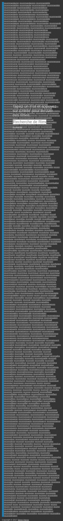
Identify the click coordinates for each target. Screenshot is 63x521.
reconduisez (31, 239)
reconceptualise (52, 183)
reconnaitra (49, 342)
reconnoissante (50, 419)
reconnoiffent (19, 396)
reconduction (44, 228)
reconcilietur (9, 208)
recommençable (11, 100)
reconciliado (46, 192)
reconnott (18, 444)
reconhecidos (33, 291)
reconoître (8, 484)
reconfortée (9, 268)
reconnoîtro (45, 453)
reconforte (45, 264)
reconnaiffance (39, 297)
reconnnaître (9, 387)
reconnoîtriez (21, 453)
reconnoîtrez (9, 453)
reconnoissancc (23, 414)
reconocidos (19, 475)
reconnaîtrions (10, 372)
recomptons (9, 167)
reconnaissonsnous (40, 338)
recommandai (25, 5)
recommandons (10, 46)
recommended (36, 93)
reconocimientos (25, 477)
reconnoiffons (10, 399)
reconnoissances (52, 414)
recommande (55, 23)
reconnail (27, 300)
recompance (9, 113)
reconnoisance (29, 410)
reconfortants (34, 264)
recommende (23, 93)
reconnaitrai (9, 345)
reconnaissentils (11, 333)
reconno (36, 390)
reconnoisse (49, 423)
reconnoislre (41, 410)
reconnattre (19, 354)
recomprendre (45, 158)
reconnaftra (9, 297)
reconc (51, 176)
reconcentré (44, 181)
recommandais (53, 5)
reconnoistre (32, 432)
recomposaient (47, 142)
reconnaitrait (45, 345)
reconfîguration (41, 268)
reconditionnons (53, 221)
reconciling (29, 208)
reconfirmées (52, 259)
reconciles (26, 190)
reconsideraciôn (20, 509)
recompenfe (9, 115)
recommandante (25, 12)
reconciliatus (22, 203)
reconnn (47, 383)
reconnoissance (37, 414)
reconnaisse (9, 331)
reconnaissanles (11, 327)
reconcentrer (32, 181)
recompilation (10, 133)
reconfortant (48, 261)
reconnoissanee (39, 417)
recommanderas (41, 30)
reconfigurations (50, 250)
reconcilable (52, 187)
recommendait (25, 86)
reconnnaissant (26, 385)
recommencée (22, 82)
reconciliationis (50, 201)
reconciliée (17, 210)
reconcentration (37, 178)
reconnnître (27, 390)
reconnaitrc (56, 345)
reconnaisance (34, 304)
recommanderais (11, 30)
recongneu (32, 270)
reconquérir (45, 500)
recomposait (21, 145)
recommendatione (39, 88)
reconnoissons (10, 430)
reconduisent (19, 239)
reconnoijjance (37, 408)
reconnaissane (10, 324)
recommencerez (11, 68)
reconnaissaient (51, 318)
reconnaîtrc (31, 367)
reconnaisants (34, 306)
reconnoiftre (45, 405)
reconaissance (27, 174)
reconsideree (36, 511)
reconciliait (20, 194)
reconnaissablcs (11, 313)
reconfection (9, 248)
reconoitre (26, 482)
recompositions (36, 154)
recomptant (9, 165)
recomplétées (10, 140)
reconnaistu (20, 342)
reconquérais (44, 498)
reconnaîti (29, 360)
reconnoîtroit (34, 455)
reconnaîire (36, 356)
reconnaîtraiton (47, 365)
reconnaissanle (50, 324)
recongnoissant (10, 277)
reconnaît (52, 358)
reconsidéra (55, 513)
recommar (8, 52)
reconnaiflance (52, 297)
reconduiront (42, 235)
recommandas (42, 14)
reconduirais (22, 232)
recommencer (40, 61)
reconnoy (37, 444)
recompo (31, 140)
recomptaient (29, 163)
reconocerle (20, 471)
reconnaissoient (37, 336)
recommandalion (24, 7)
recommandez (10, 41)
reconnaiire (17, 300)
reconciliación (22, 192)
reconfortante (9, 264)
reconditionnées (36, 223)
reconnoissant (37, 419)
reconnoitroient (21, 439)
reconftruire (30, 268)
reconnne (19, 387)
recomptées (38, 167)
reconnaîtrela (52, 367)
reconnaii (8, 300)
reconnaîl (45, 356)
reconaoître (18, 176)
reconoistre (9, 482)
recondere (44, 214)
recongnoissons (39, 279)
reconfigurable (41, 248)
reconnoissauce (11, 423)
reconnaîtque (20, 363)
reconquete (32, 491)
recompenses (37, 129)
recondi (52, 214)
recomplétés (21, 140)
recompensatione (11, 124)
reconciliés (38, 210)
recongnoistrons (49, 282)
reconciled (16, 190)
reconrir (46, 504)
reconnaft (52, 295)
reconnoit (8, 437)
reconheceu (44, 288)
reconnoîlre (48, 446)
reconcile (8, 190)
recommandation (25, 21)
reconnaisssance (24, 340)
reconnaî (18, 356)
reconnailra (36, 300)
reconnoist (33, 430)
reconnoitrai (28, 437)
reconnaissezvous (50, 333)
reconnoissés (23, 430)
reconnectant (29, 376)
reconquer (26, 484)
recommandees (37, 25)
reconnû (35, 466)
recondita (33, 217)
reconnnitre (39, 387)
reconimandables (11, 295)
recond (17, 212)
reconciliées (28, 210)
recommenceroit (43, 70)
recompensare (10, 122)
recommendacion (11, 86)
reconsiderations (11, 511)
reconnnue (17, 390)
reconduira (39, 230)
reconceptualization (12, 187)
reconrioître (38, 504)
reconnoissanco (11, 417)
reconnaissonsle (24, 338)
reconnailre (9, 302)
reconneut (8, 383)
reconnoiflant (37, 401)
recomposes (9, 151)
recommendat (10, 88)
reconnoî (46, 444)
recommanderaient (52, 28)
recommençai (24, 100)
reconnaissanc (22, 322)
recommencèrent (53, 79)
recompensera (10, 129)
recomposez (20, 151)
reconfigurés (55, 255)
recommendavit (10, 93)
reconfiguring (9, 255)
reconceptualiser (11, 185)
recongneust (33, 273)
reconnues (24, 459)
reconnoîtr (42, 448)
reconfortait (37, 261)
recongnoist (52, 279)
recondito (17, 226)
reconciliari (39, 196)
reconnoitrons (46, 439)
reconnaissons (10, 338)
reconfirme (42, 257)
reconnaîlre (19, 358)
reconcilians (55, 194)
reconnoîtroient (10, 455)
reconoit (17, 482)
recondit (24, 217)
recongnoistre (36, 282)
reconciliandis (43, 194)
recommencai (51, 55)
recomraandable (11, 169)
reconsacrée (36, 507)
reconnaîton (9, 363)
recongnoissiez (50, 277)
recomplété (34, 138)
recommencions (24, 77)
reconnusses (21, 464)
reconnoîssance (21, 448)
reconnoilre (9, 410)
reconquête (45, 502)
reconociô (46, 477)
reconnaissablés (39, 315)
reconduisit (32, 241)
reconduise (9, 239)
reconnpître (56, 457)
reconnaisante (22, 306)
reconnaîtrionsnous (25, 372)
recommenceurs (25, 75)
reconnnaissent (39, 385)
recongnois (9, 275)
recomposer (42, 147)
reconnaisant (9, 306)
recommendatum (42, 91)
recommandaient (39, 5)
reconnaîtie (39, 360)
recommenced (23, 59)
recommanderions (41, 34)
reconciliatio (51, 199)
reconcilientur (10, 205)
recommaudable (35, 52)
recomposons (10, 156)
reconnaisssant (38, 340)
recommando (9, 43)
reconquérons (23, 502)
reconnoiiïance (23, 408)
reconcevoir (34, 187)
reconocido (9, 475)
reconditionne (10, 221)
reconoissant (30, 480)
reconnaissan (10, 322)
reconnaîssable (41, 358)
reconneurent (19, 381)
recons (7, 507)
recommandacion (11, 3)
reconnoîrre (9, 448)
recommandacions (27, 3)
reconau (27, 176)
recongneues (53, 270)
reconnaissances (51, 322)
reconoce (25, 468)
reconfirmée (41, 259)
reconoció (36, 477)
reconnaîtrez (23, 369)
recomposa (51, 140)
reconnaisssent (52, 340)
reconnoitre (49, 437)
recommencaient (11, 57)
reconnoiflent (9, 405)
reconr (15, 504)
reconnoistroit (24, 435)
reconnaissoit (50, 336)
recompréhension (47, 160)
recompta (8, 163)
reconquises (39, 493)
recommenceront (27, 73)
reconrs (54, 504)
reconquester (21, 491)
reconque (17, 484)
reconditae (42, 217)
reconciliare (29, 196)
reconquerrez (9, 489)
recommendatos (27, 91)
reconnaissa (9, 311)
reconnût (54, 466)
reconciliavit (33, 203)
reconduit (44, 244)
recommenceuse (39, 75)
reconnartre (9, 351)
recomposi (30, 151)
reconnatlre (27, 351)
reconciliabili (45, 190)
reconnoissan (10, 414)
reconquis (19, 493)
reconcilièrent (51, 208)
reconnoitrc (38, 437)
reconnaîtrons (10, 374)
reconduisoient (43, 241)
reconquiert (53, 491)
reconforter (8, 266)
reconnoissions (10, 428)
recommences (54, 73)
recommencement (37, 59)
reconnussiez (33, 464)
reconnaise (46, 306)
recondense (23, 214)
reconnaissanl (38, 324)
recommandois (37, 43)
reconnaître (42, 367)
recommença (47, 97)
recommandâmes (40, 46)
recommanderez (11, 34)
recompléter (23, 138)
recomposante (45, 145)
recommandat (55, 16)
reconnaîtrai (52, 363)
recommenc (27, 55)
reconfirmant (19, 257)
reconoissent (42, 480)
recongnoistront (10, 284)
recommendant (52, 86)
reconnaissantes (25, 329)
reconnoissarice (53, 421)
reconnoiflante (49, 401)
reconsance (48, 507)
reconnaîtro (39, 372)
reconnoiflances (24, 401)
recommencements (12, 61)
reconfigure (9, 253)
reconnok (20, 441)
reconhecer (33, 288)
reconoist (52, 480)
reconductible (19, 228)
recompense (9, 127)
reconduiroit (20, 235)
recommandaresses (27, 14)
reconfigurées (43, 255)
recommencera (53, 61)
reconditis (8, 226)
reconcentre (9, 181)
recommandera (23, 28)
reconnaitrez (19, 347)
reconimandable (51, 293)
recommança (36, 50)
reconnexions (30, 383)
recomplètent (25, 136)
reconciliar (18, 196)
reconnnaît (51, 385)
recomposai (36, 142)
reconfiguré (21, 255)
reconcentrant (24, 178)
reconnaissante (10, 329)
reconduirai (49, 230)
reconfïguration (10, 270)
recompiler (20, 133)
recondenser (34, 214)
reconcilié (8, 210)
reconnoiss (52, 410)
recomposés (32, 158)
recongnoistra (10, 282)
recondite (29, 219)
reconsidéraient (10, 516)
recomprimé (34, 160)
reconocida (41, 473)
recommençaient (38, 100)
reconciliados (9, 194)
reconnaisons (39, 309)
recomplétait (47, 136)
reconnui (33, 459)
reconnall (8, 349)
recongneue (42, 270)
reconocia (52, 471)
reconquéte (34, 502)
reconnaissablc (50, 311)
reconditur (45, 226)
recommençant (23, 102)
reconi (17, 293)
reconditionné (10, 223)
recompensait (10, 120)
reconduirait (33, 232)
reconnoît (33, 448)
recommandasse (11, 16)
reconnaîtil (49, 360)
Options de (17, 127)
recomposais (9, 145)
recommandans (42, 10)
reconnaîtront (39, 374)
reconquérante (33, 500)
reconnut (17, 466)
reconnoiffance (24, 394)
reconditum (36, 226)
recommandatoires (28, 23)
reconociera (42, 475)
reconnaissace (53, 315)
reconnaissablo (25, 315)
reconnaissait (34, 320)
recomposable (10, 142)
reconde (47, 212)
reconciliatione (22, 201)
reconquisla (51, 493)
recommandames (11, 10)
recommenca (39, 55)
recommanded (10, 25)
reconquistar (32, 495)
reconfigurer (43, 253)
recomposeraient (11, 149)
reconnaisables (42, 302)
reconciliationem (36, 201)
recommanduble (25, 46)
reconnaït (49, 374)
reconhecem (9, 288)
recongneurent (10, 273)
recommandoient (23, 43)
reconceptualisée (40, 185)
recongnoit (22, 284)
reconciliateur (29, 199)
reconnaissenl (35, 331)
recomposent (31, 147)
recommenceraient (26, 64)
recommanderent (26, 32)
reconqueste (9, 491)
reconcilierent (42, 205)
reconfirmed (53, 257)
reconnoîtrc (31, 450)
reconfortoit (29, 266)
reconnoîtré (21, 457)
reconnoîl (29, 446)
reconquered (36, 484)
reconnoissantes (11, 421)
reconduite (52, 244)
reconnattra (9, 354)
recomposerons (38, 149)
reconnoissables (25, 412)
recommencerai (10, 64)
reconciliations (10, 203)
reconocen (46, 468)
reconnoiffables (10, 394)
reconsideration (46, 509)
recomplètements (11, 136)
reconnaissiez (10, 336)
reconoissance (18, 480)
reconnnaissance (11, 385)
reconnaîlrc (9, 358)
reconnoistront (50, 435)
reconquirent (9, 493)
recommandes (39, 39)
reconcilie (43, 203)
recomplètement (52, 133)
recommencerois (28, 70)
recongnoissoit (25, 279)
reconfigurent (31, 253)
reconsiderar (33, 509)
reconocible (19, 473)
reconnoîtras (20, 450)
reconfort (18, 261)
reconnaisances (48, 304)
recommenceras (25, 66)
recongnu (32, 284)
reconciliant (9, 196)
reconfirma (8, 257)
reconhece (51, 286)
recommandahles (11, 5)
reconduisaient (10, 237)
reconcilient (53, 203)
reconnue (16, 459)
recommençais (52, 100)
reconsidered (24, 511)
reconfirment (9, 259)
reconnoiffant (51, 394)
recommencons (10, 79)
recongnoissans (52, 275)
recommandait (10, 7)
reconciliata (18, 199)
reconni (40, 383)
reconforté (51, 266)
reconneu (52, 378)
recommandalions (39, 7)
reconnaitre (9, 347)
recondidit (8, 217)
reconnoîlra (38, 446)
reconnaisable (29, 302)
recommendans (39, 86)
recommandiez (38, 41)
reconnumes (51, 459)
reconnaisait (22, 304)
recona (7, 174)
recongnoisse (23, 277)
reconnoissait (52, 412)
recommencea (10, 59)
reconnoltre (9, 444)
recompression (10, 160)
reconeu (47, 246)
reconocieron (54, 475)
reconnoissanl (53, 417)
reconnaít (48, 354)
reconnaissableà (11, 315)
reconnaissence (22, 331)
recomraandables (26, 169)
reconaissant (40, 174)
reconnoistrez (44, 432)
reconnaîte (8, 360)
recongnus (20, 286)
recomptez (47, 165)
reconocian (9, 473)
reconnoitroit (34, 439)
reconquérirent (10, 502)
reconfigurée (31, 255)
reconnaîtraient (10, 365)
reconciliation (9, 201)
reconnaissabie (21, 311)
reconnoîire (19, 446)
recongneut (44, 273)
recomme (8, 55)
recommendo (49, 95)
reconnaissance (36, 322)
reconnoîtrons (47, 455)
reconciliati (40, 199)
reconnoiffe (9, 396)
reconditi (37, 219)
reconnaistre (9, 342)
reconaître (43, 176)
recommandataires (28, 19)
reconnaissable (25, 313)
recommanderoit (26, 37)
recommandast (42, 16)
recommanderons (41, 37)
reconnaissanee (24, 324)
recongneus (22, 273)
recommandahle (43, 3)
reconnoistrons (37, 435)
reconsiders (21, 513)
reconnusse (52, 462)
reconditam (52, 217)
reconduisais (22, 237)
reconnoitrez (9, 439)
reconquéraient (31, 498)
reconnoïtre (31, 457)
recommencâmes (25, 79)
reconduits (19, 246)
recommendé (35, 97)
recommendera (23, 95)
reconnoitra (17, 437)
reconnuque (9, 462)
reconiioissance (27, 293)
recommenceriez (25, 68)
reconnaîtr (31, 363)
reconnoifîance (10, 408)
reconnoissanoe (11, 419)
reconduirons (31, 235)
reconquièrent (10, 498)
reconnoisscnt (37, 423)
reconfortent (55, 264)
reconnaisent (9, 309)
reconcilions (40, 208)
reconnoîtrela (52, 450)
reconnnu (8, 390)
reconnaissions (22, 336)
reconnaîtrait (34, 365)
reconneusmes (42, 381)
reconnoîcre (55, 444)
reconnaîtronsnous (24, 374)
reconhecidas (10, 291)
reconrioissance (25, 504)
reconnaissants (39, 329)
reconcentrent (21, 181)
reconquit (43, 495)
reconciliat (8, 199)
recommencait (25, 57)
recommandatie (43, 19)
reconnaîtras (9, 367)
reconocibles (30, 473)
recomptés (48, 167)
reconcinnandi (49, 210)
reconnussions (46, 464)
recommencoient (39, 77)
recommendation (23, 88)
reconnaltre (46, 349)
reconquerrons (22, 489)
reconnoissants (25, 421)
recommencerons (11, 73)
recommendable (34, 84)
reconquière (52, 495)
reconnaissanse (38, 327)
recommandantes (39, 12)
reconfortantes (22, 264)
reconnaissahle (10, 318)
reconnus (30, 462)
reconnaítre (9, 356)
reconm (22, 295)
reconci (43, 187)
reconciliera (31, 205)
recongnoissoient (11, 279)
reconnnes (28, 387)
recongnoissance (21, 275)
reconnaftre (19, 297)
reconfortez (19, 266)
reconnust (8, 466)
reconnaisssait (10, 340)
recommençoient (11, 106)
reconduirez (9, 235)
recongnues (51, 284)
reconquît (8, 504)
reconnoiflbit (22, 403)
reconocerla (9, 471)
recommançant (49, 50)
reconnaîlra (55, 356)
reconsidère (32, 513)
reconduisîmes (22, 244)
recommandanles (27, 10)
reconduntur (38, 246)
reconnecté (32, 378)
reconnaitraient (21, 345)
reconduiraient (10, 232)
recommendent (49, 93)
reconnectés (42, 378)
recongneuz (55, 273)
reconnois (18, 410)
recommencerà (41, 73)
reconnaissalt (46, 320)
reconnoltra (48, 441)
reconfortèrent (41, 266)
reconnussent (10, 464)
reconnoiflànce (33, 405)
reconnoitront (9, 441)
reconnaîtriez (50, 369)
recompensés (47, 131)
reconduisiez (42, 239)
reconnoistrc (21, 432)
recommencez (53, 75)
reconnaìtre (38, 354)
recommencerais (42, 64)
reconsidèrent (44, 513)
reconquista (22, 495)
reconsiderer (48, 511)
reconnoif (35, 392)
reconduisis (22, 241)
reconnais (18, 302)
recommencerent (40, 66)
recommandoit (50, 43)
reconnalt (27, 349)
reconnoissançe (39, 421)
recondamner (26, 212)
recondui (20, 230)
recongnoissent (36, 277)
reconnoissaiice (39, 412)
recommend (9, 84)
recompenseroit (23, 129)
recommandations (41, 21)
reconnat (18, 351)
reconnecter (51, 376)
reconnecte (40, 376)
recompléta (36, 136)
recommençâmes (11, 109)
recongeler (22, 270)
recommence (51, 57)
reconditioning (48, 219)
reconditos (25, 226)
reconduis (53, 235)
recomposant (32, 145)
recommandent (50, 25)
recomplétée (45, 138)
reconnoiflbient (10, 403)
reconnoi (27, 392)
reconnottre (28, 444)
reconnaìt (29, 354)
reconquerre (46, 486)
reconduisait (34, 237)
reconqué (20, 498)
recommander (10, 28)
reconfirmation (31, 257)
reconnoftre (54, 390)
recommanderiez (26, 34)
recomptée (28, 167)
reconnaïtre (9, 376)
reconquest (47, 489)
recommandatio (10, 21)
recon (52, 172)
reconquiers (43, 491)
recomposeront (52, 149)
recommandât (54, 46)
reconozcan (45, 482)
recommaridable (20, 52)
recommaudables (49, 52)
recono (17, 468)
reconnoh (8, 392)
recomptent (28, 165)
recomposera (54, 147)
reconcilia (35, 190)
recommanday (42, 23)
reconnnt (56, 387)
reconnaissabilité (36, 311)
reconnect (18, 376)
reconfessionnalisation (25, 248)
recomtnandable (27, 172)
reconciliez (19, 208)
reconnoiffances (38, 394)
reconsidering (10, 513)
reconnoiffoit (44, 396)
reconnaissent (48, 331)
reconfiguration (36, 250)
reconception (21, 183)
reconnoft (44, 390)
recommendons (10, 97)
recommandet (52, 39)
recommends (23, 97)
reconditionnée (22, 223)
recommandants (11, 14)
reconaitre (8, 176)
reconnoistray (10, 432)
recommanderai (37, 28)
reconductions (10, 230)
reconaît (34, 176)
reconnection (20, 378)
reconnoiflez (21, 405)
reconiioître (39, 293)
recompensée (21, 131)
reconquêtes (55, 502)
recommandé (39, 48)
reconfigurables (10, 250)
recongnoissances (37, 275)
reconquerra (9, 486)
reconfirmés (9, 261)
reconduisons (10, 244)
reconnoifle (45, 403)
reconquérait (9, 500)
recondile (17, 217)
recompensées (34, 131)
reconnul (41, 459)
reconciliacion (10, 192)
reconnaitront (43, 347)
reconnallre (17, 349)
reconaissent (51, 174)
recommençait (10, 102)
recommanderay (11, 32)
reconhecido (21, 291)
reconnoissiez (47, 426)
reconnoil (48, 408)
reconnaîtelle (19, 360)
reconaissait (15, 174)
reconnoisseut (23, 426)
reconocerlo (30, 471)
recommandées (10, 50)
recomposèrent (33, 156)
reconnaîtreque (10, 369)
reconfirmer (20, 259)
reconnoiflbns (34, 403)
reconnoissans (24, 419)
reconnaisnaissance (24, 309)
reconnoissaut (24, 423)
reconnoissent (10, 426)
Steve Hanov (23, 520)
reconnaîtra (41, 363)
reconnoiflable (35, 399)
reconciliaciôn (34, 192)
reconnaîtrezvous (36, 369)
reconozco (55, 482)
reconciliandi (31, 194)
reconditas (20, 219)
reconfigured (19, 253)
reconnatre (37, 351)
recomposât (21, 156)
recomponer (41, 140)
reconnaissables (39, 313)
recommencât (39, 79)
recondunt (28, 246)
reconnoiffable (46, 392)
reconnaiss (50, 309)
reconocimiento (10, 477)
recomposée (9, 158)
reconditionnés (50, 223)
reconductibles (31, 228)
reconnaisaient (10, 304)
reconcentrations (52, 178)
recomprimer (22, 160)
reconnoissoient (24, 428)
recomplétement (11, 138)
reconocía (55, 477)
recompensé (9, 131)
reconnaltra (36, 349)
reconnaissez (36, 333)
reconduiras (44, 232)
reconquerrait (35, 486)
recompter (37, 165)
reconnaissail (9, 320)
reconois (7, 480)
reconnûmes (44, 466)
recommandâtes (11, 48)
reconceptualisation (36, 183)
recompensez (49, 129)
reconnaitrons (31, 347)
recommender (10, 95)
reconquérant (21, 500)
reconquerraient (22, 486)
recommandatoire (11, 23)
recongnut (30, 286)
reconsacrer (15, 507)
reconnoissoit (50, 428)
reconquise (29, 493)
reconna (44, 295)
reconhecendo (21, 288)
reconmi (29, 295)
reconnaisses (24, 333)
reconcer (25, 187)
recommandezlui (24, 41)
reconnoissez (35, 426)
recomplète (40, 133)
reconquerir (48, 484)
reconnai (28, 297)
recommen (17, 55)
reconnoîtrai (9, 450)
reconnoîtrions (33, 453)
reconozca (35, 482)
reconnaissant (52, 327)
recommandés (24, 50)
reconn (37, 295)
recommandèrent (25, 48)
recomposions (10, 154)
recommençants (11, 104)
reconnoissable (10, 412)
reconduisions (54, 239)
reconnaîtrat (20, 367)
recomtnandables (41, 172)
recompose (9, 147)
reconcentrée (9, 183)
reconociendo (31, 475)
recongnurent (9, 286)
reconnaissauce (53, 329)
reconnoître (41, 450)
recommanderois (11, 37)
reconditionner (39, 221)
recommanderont (11, 39)
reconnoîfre (9, 446)
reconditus (54, 226)
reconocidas (51, 473)
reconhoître (9, 293)
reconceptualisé (25, 185)
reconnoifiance (22, 399)
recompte (18, 165)
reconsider (8, 509)
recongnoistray (22, 282)
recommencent (27, 61)
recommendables (48, 84)
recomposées (21, 158)
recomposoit (48, 154)
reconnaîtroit (50, 372)
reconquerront (35, 489)
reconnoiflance (10, 401)
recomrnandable (41, 169)
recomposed (19, 147)
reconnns (48, 387)
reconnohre (17, 392)
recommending (36, 95)
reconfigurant (23, 250)
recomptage (18, 163)
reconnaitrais (33, 345)
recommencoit (53, 77)
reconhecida (54, 288)
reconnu (7, 459)
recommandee (23, 25)
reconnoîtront (9, 457)
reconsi (56, 507)
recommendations (11, 91)
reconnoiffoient (32, 396)
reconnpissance (44, 457)
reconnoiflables (48, 399)
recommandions (52, 41)
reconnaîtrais (23, 365)
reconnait (30, 342)
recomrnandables (11, 172)
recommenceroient (12, 70)
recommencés (49, 82)
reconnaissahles (25, 318)
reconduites (9, 246)
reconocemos (35, 468)
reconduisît (34, 244)
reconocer (55, 468)
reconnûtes (9, 468)
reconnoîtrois (23, 455)
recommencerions (41, 68)
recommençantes (52, 102)
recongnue (41, 284)
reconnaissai (37, 318)
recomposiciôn (42, 151)
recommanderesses (42, 32)
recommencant (38, 57)
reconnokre (29, 441)
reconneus (30, 381)
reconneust (53, 381)
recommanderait (26, 30)
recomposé (45, 156)
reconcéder (9, 212)
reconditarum (9, 219)
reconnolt (39, 441)
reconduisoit (55, 241)
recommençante (37, 102)
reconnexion (18, 383)
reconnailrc (46, 300)
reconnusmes (40, 462)
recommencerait (11, 66)
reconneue (8, 381)
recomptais (40, 163)
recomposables (23, 142)
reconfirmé (30, 259)
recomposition (23, 154)
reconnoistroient (11, 435)
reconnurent (20, 462)
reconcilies (53, 205)
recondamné (38, 212)
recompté (19, 167)
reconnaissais (22, 320)
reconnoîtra (52, 448)
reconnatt (47, 351)
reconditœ (8, 228)
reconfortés (19, 268)
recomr (57, 167)
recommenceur (10, 75)
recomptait (50, 163)
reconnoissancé (25, 417)
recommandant (10, 12)
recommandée (52, 48)
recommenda (20, 84)
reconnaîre (29, 358)
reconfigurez (54, 253)
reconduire (54, 232)
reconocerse (41, 471)
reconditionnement (24, 221)
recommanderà (25, 39)
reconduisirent (10, 241)
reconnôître (26, 466)
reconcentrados (10, 178)
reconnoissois (38, 428)
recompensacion (11, 118)
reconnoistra (44, 430)
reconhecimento (46, 291)
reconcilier (20, 205)
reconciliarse (49, 196)
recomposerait (25, 149)
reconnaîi (26, 356)
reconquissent (10, 495)
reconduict (29, 230)
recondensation (10, 214)
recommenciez (10, 77)
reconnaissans (25, 327)
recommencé (9, 82)
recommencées (35, 82)
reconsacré (26, 507)
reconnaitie (39, 342)
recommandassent (27, 16)
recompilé (30, 133)
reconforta (27, 261)
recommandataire (11, 19)
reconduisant (45, 237)
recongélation (41, 286)
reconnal (53, 347)
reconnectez (9, 378)
